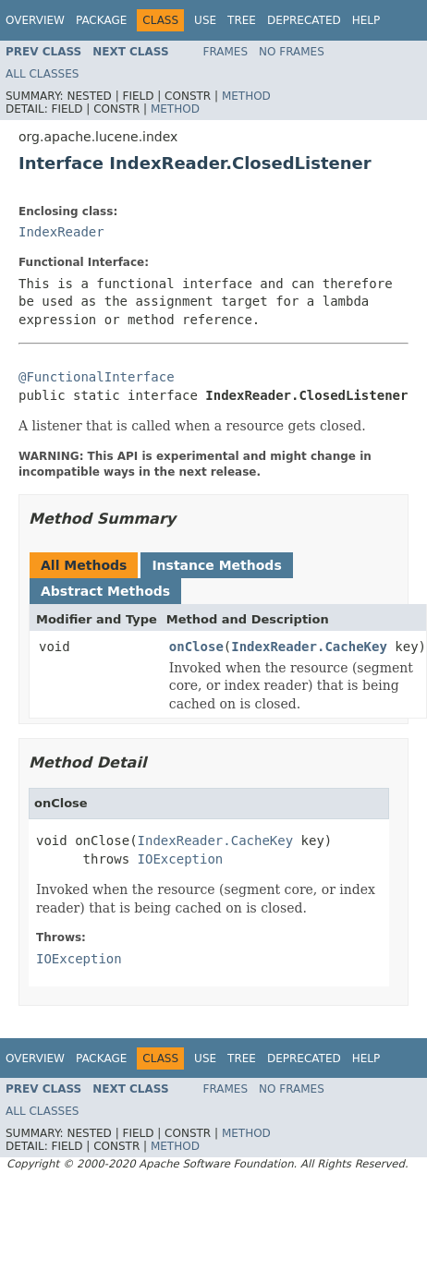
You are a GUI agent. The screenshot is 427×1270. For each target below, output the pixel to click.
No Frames (291, 51)
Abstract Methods (105, 591)
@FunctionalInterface (96, 376)
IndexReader (61, 231)
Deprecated (304, 20)
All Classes (42, 73)
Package (101, 20)
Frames (226, 51)
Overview (35, 20)
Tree (241, 20)
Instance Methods (216, 565)
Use (205, 20)
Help (366, 20)
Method (246, 96)
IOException (181, 859)
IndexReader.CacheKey (309, 646)
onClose (196, 646)
